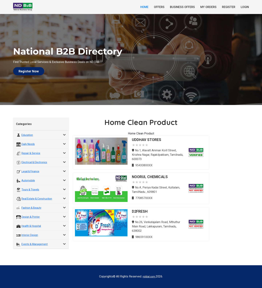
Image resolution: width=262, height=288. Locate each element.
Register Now (29, 71)
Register (228, 7)
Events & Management (34, 244)
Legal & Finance (30, 171)
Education (27, 135)
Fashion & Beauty (31, 207)
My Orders (208, 7)
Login (245, 7)
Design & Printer (30, 216)
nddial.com (149, 276)
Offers (159, 7)
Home (144, 7)
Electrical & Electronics (34, 162)
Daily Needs (28, 144)
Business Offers (182, 7)
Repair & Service (30, 153)
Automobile (28, 180)
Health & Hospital (31, 226)
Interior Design (29, 235)
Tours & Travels (30, 189)
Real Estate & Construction (36, 198)
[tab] (40, 135)
